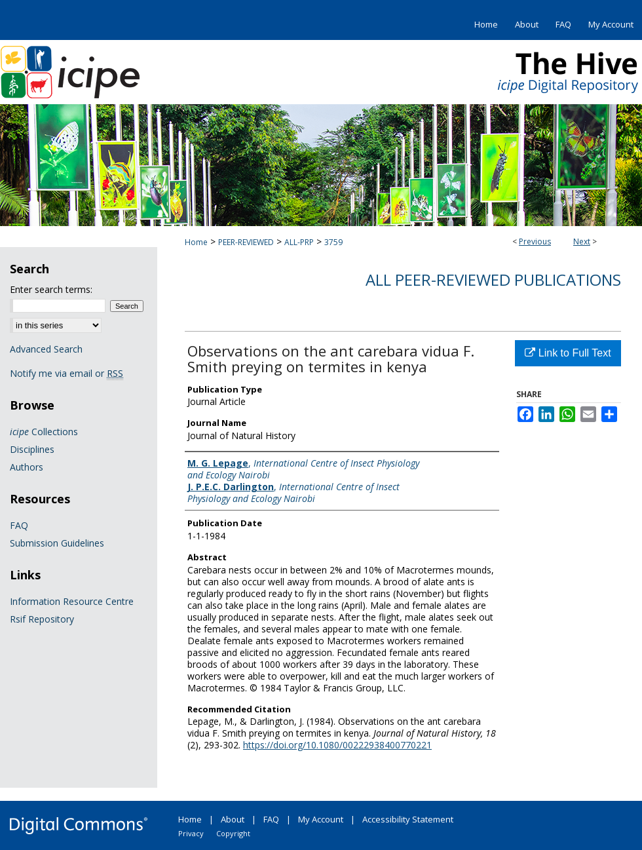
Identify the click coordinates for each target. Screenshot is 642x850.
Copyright (233, 833)
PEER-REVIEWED (246, 242)
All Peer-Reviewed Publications (493, 279)
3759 (333, 242)
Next (581, 241)
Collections (44, 431)
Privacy (191, 833)
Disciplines (32, 449)
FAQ (19, 525)
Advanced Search (46, 349)
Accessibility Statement (407, 819)
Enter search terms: (51, 289)
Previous (535, 241)
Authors (26, 467)
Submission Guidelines (57, 543)
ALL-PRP (299, 242)
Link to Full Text (568, 352)
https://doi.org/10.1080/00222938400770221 (337, 745)
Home (196, 242)
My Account (320, 819)
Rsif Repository (42, 619)
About (232, 819)
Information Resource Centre (72, 601)
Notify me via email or (66, 373)
